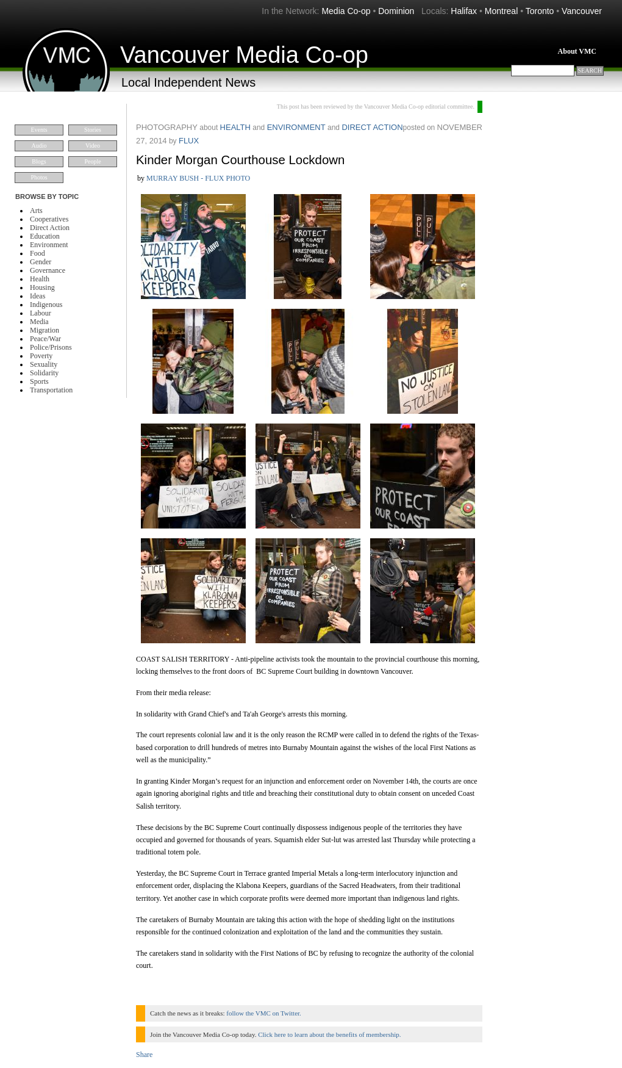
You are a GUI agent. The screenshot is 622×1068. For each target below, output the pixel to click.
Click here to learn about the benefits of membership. (329, 1034)
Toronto (540, 11)
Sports (39, 381)
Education (45, 236)
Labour (40, 313)
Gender (40, 262)
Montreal (501, 11)
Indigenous (46, 304)
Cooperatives (49, 219)
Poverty (41, 356)
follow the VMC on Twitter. (263, 1013)
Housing (42, 287)
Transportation (51, 390)
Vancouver (582, 11)
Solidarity (44, 373)
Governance (47, 270)
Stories (92, 129)
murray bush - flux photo (198, 178)
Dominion (396, 11)
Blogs (39, 161)
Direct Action (50, 227)
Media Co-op (345, 11)
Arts (36, 210)
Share (144, 1054)
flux (189, 140)
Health (39, 279)
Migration (44, 330)
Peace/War (45, 338)
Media (39, 321)
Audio (39, 145)
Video (92, 145)
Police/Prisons (51, 347)
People (92, 161)
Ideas (37, 296)
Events (38, 129)
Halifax (464, 11)
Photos (38, 177)
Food (37, 253)
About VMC (577, 51)
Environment (49, 244)
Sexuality (43, 364)
